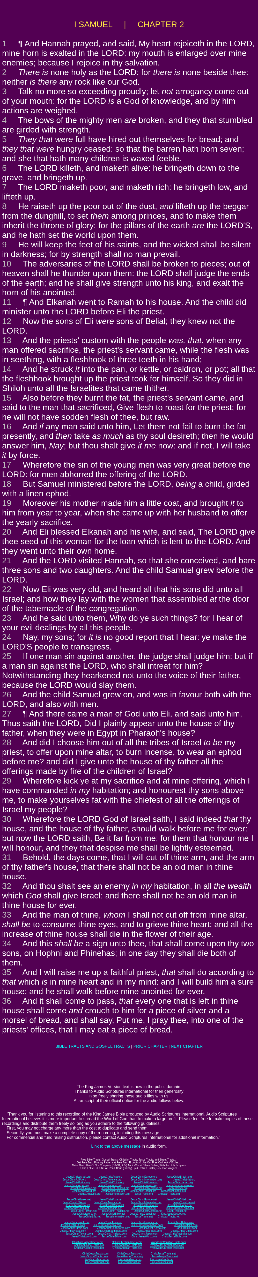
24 (6, 637)
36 (6, 1001)
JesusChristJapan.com (145, 1233)
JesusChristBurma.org (144, 1185)
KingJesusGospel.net (173, 1213)
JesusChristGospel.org (143, 1191)
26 (6, 694)
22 (6, 589)
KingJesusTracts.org (130, 1259)
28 (6, 742)
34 (6, 943)
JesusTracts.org (144, 1193)
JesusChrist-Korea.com (152, 1228)
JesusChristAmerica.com (107, 1225)
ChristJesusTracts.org (129, 1253)
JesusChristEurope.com (144, 1222)
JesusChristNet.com (185, 1225)
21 (6, 560)
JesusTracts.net (144, 1216)
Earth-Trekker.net (177, 1210)
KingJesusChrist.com (97, 1262)
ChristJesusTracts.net (163, 1253)
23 (6, 618)
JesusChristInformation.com (147, 1225)
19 (6, 503)
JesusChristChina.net (111, 1205)
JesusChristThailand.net (115, 1210)
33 (6, 914)
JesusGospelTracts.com (94, 1256)
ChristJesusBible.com (174, 1236)
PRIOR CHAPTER (150, 1046)
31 (6, 857)
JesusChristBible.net (113, 1213)
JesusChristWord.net (84, 1213)
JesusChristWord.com (84, 1236)
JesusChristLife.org (89, 1193)
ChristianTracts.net (169, 1216)
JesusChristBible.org (113, 1191)
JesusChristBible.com (114, 1236)
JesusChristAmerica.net (107, 1202)
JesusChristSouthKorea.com (113, 1228)
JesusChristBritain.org (179, 1176)
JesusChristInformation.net (146, 1202)
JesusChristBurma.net (143, 1208)
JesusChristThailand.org (115, 1188)
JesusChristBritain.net (178, 1199)
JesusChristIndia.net (110, 1208)
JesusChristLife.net (184, 1202)
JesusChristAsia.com (110, 1222)
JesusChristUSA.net (74, 1202)
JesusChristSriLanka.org (180, 1185)
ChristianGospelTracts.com (87, 1242)
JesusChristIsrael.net (79, 1199)
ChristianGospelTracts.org (89, 1245)
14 (6, 369)
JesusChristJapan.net (179, 1205)
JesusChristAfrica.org (77, 1182)
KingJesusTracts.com (97, 1259)
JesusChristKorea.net (145, 1205)
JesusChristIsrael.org (78, 1176)
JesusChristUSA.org (74, 1179)
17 (6, 464)
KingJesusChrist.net (161, 1262)
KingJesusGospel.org (173, 1191)
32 (6, 886)
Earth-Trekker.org (177, 1188)
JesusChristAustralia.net (149, 1210)
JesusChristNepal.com (73, 1230)
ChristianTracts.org (169, 1193)
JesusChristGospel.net (143, 1213)
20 (6, 531)
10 (6, 263)
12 (6, 321)
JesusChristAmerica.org (107, 1179)
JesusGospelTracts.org (129, 1256)
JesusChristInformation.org (146, 1179)
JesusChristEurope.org (144, 1176)
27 (6, 713)
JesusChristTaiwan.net (84, 1210)
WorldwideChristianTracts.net (167, 1247)
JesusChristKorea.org (145, 1182)
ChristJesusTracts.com (95, 1253)
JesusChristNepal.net (76, 1208)
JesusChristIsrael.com (76, 1222)
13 (6, 340)
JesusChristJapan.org (180, 1182)
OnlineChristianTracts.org (127, 1245)
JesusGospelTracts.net (165, 1256)
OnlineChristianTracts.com (127, 1242)
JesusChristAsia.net (110, 1199)
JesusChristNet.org (184, 1179)
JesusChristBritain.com (181, 1222)
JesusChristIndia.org (110, 1185)
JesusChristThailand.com (112, 1233)
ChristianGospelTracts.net (89, 1247)
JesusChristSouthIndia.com (111, 1230)
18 (6, 484)
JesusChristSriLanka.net (180, 1208)
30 (6, 819)
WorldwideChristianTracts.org (167, 1245)
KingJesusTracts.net (161, 1259)
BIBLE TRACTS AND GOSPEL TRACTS (92, 1046)
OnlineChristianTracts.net (127, 1247)
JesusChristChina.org (111, 1182)
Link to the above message (116, 1146)
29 (6, 780)
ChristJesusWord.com (144, 1236)
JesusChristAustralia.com (178, 1233)
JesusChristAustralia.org (149, 1188)
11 (6, 302)
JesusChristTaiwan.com (79, 1233)
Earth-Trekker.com (186, 1228)
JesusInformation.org (117, 1193)
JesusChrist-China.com (184, 1230)
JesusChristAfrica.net (78, 1205)
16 (6, 426)
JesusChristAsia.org (110, 1176)
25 (6, 656)
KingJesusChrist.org (129, 1262)
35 (6, 972)
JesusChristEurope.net (144, 1199)
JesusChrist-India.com (149, 1230)
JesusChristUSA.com (73, 1225)
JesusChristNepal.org (76, 1185)
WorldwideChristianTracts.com (168, 1242)
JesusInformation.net (118, 1216)
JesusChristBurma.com (74, 1228)
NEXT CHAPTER (187, 1046)
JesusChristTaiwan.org (83, 1188)
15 (6, 397)
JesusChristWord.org (84, 1191)
